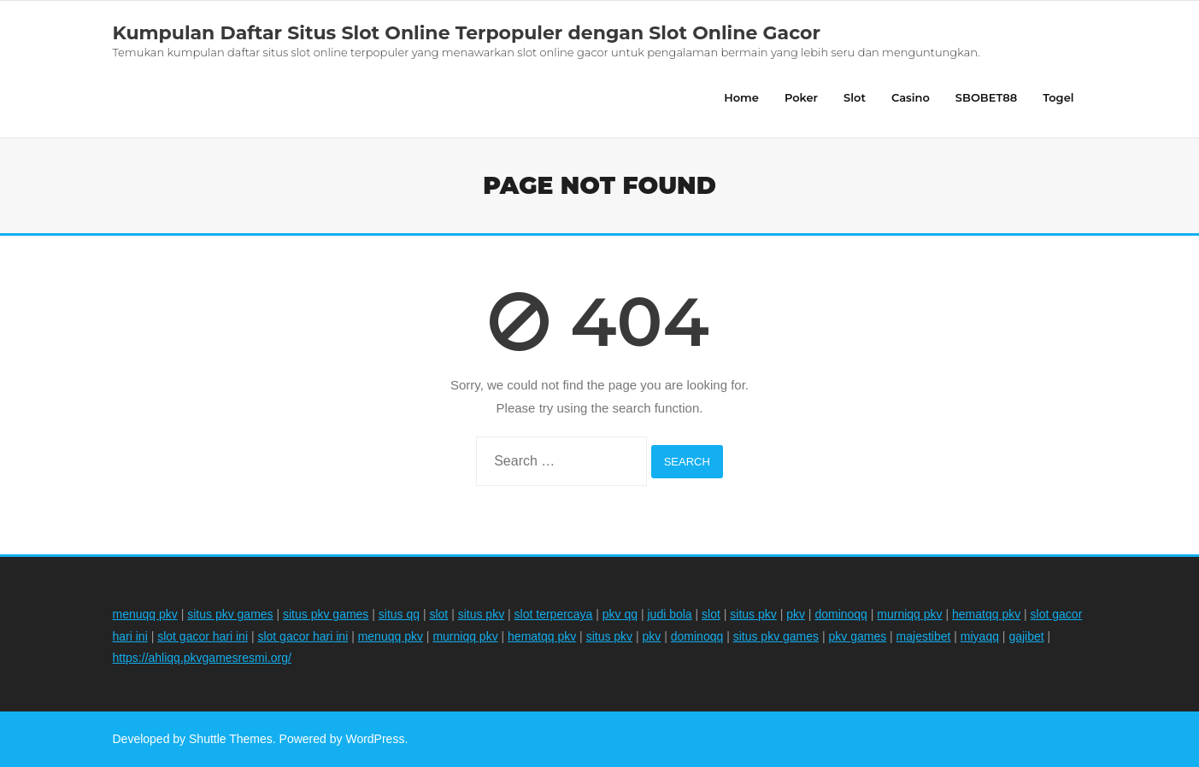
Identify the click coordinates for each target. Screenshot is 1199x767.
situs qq (399, 614)
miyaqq (980, 636)
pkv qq (620, 614)
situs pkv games (230, 614)
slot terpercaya (553, 614)
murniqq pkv (909, 614)
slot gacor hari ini (202, 636)
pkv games (857, 636)
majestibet (923, 636)
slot (438, 614)
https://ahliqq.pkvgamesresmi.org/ (202, 658)
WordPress (374, 739)
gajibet (1025, 636)
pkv (795, 614)
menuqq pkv (145, 614)
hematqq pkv (986, 614)
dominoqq (840, 614)
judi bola (670, 614)
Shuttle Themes (231, 739)
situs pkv (481, 614)
